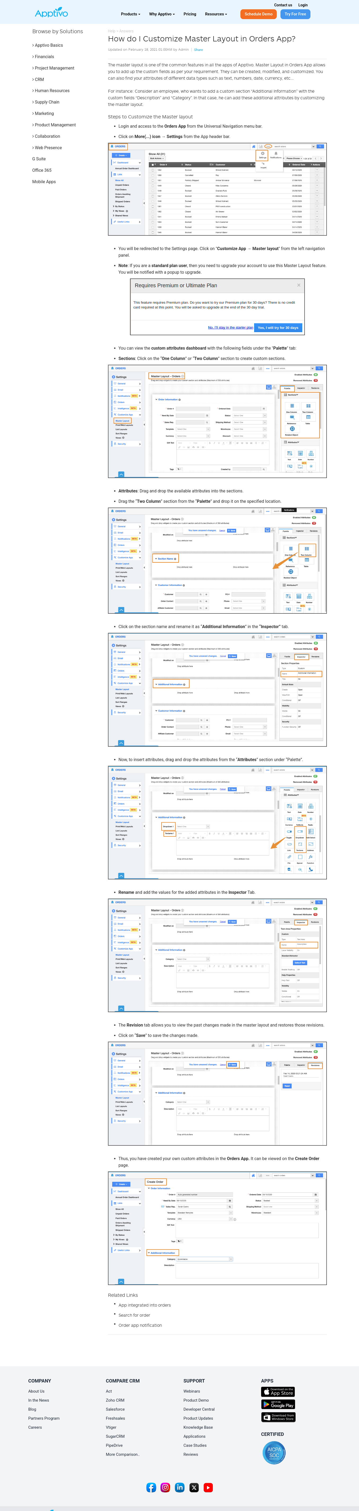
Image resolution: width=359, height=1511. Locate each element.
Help (112, 31)
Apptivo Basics (47, 45)
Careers (35, 1427)
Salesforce (115, 1409)
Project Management (53, 68)
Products (130, 14)
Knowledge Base (198, 1427)
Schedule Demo (259, 14)
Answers (126, 31)
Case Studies (195, 1445)
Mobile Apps (44, 181)
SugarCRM (115, 1436)
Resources (216, 14)
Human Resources (51, 90)
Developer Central (199, 1409)
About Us (36, 1391)
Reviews (191, 1454)
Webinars (192, 1391)
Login (303, 5)
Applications (195, 1436)
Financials (43, 56)
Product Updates (198, 1418)
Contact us (283, 5)
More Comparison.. (123, 1454)
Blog (32, 1409)
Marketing (43, 113)
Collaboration (46, 136)
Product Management (54, 124)
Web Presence (47, 147)
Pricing (190, 14)
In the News (38, 1400)
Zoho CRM (115, 1400)
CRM (38, 79)
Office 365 (41, 170)
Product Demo (196, 1400)
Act (109, 1391)
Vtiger (111, 1427)
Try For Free (295, 14)
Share (198, 50)
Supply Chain (45, 102)
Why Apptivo (162, 14)
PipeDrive (114, 1445)
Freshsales (115, 1418)
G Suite (39, 158)
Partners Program (44, 1418)
